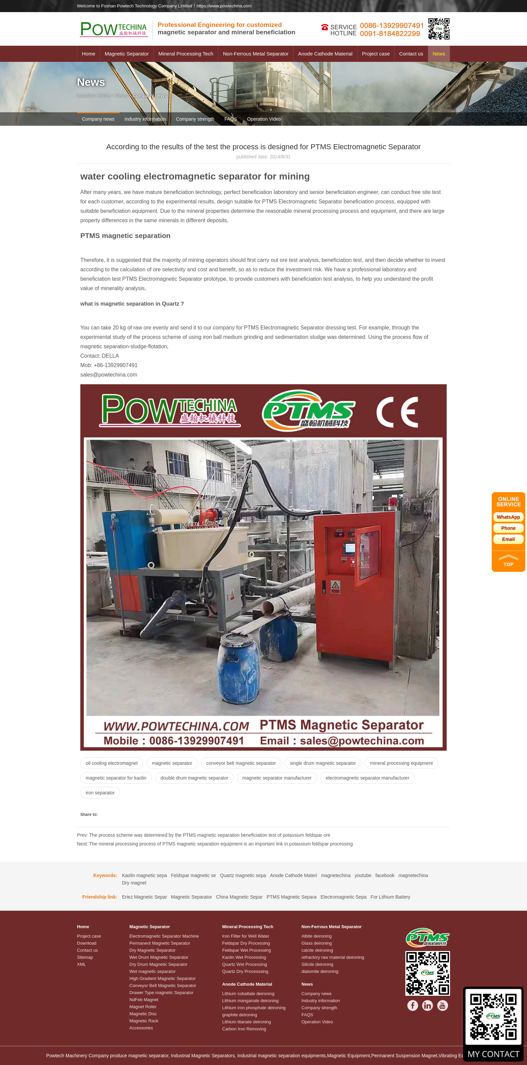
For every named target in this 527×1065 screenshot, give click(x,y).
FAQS (231, 119)
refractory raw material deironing (332, 957)
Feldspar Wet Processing (246, 950)
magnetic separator (172, 763)
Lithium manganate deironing (250, 1000)
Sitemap (85, 957)
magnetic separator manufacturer (277, 778)
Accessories (141, 1027)
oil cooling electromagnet (112, 763)
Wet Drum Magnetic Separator (158, 957)
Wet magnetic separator (152, 971)
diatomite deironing (319, 971)
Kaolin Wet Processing (244, 957)
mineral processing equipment (401, 763)
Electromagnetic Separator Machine (164, 936)
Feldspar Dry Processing (246, 943)
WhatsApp (508, 517)
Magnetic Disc (143, 1013)
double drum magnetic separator (195, 778)
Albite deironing (316, 936)
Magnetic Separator (127, 53)
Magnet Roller (143, 1006)
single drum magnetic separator (323, 763)
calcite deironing (317, 950)
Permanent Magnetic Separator (159, 943)
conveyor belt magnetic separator (241, 763)
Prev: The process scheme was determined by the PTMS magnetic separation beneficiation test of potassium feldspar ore (203, 835)
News (439, 53)
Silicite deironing (317, 964)
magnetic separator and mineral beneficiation (226, 28)
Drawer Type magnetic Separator (161, 992)
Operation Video (264, 119)
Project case (376, 53)
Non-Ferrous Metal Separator (255, 53)
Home (88, 53)
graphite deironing (239, 1014)
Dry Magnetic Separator (152, 950)
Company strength (195, 119)
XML (81, 964)
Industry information (145, 119)
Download (86, 943)
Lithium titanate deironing (246, 1021)
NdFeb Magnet (143, 999)
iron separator (100, 792)
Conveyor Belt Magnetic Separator (162, 985)
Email (508, 539)
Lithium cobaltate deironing (248, 993)
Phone (508, 528)
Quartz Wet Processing (244, 964)
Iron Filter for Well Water (245, 936)
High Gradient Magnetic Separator (162, 978)
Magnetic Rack (143, 1020)
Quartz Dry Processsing (245, 971)
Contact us (411, 53)
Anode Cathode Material (325, 53)
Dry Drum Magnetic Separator (158, 964)
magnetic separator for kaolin (116, 778)
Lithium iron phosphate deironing (254, 1007)
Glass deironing (316, 943)
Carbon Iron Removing (244, 1028)
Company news (98, 119)
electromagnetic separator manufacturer (367, 778)
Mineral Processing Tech (185, 53)
